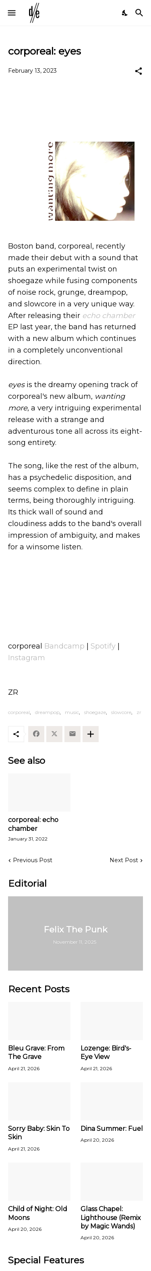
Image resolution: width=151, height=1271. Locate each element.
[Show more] (91, 734)
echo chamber (108, 315)
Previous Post (32, 860)
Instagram (26, 657)
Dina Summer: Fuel (112, 1128)
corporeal (19, 712)
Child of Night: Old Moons (37, 1213)
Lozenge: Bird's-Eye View (106, 1053)
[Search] (140, 13)
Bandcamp (64, 646)
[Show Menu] (11, 13)
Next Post (124, 860)
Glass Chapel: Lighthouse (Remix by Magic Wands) (111, 1217)
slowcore (121, 712)
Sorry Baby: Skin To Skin (39, 1133)
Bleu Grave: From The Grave (36, 1053)
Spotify (103, 646)
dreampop (47, 712)
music (72, 712)
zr (139, 712)
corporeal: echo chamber (33, 824)
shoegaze (95, 712)
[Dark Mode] (125, 13)
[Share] (138, 71)
